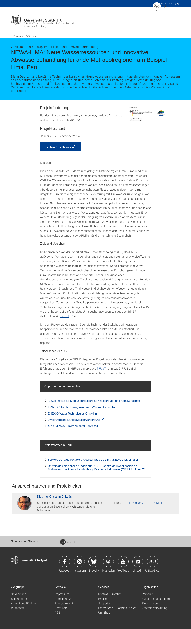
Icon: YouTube (123, 561)
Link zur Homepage (59, 146)
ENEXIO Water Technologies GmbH (71, 413)
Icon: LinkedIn (137, 561)
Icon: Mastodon (108, 561)
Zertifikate (61, 608)
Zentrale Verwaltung (154, 608)
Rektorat (147, 594)
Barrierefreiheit (64, 603)
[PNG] (146, 114)
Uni (163, 3)
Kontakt (68, 542)
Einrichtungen (150, 603)
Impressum (62, 594)
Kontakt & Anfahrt (109, 594)
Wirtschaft (17, 608)
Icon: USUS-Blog (152, 561)
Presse (102, 598)
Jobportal (104, 603)
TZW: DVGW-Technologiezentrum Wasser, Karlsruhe (81, 407)
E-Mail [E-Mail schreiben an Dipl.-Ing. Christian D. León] (158, 502)
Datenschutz (63, 598)
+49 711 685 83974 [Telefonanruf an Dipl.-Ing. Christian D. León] (134, 502)
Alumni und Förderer (24, 603)
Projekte (17, 36)
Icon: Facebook (64, 561)
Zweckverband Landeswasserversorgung (74, 419)
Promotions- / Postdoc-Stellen (117, 608)
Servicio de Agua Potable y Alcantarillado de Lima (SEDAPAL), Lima (91, 459)
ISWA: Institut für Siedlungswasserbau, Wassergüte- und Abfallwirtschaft (94, 400)
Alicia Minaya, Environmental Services (72, 426)
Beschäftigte (19, 598)
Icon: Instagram (79, 561)
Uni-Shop (104, 612)
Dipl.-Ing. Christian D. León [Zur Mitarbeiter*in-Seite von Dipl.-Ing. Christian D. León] (54, 496)
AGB (57, 612)
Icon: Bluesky (93, 561)
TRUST (64, 316)
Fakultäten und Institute (157, 598)
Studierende (18, 594)
